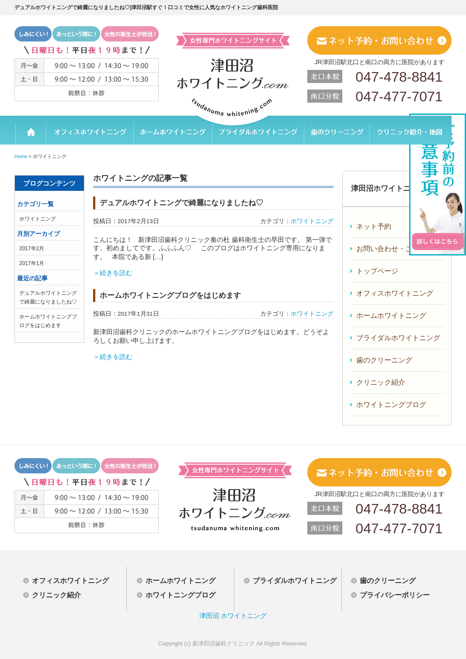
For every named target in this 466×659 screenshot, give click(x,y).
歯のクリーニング (336, 130)
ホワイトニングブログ (391, 404)
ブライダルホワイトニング (258, 130)
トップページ (377, 271)
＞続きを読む (112, 272)
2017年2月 (31, 248)
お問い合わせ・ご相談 (391, 248)
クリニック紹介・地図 (410, 130)
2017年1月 (31, 263)
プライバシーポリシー (395, 595)
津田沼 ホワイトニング (233, 615)
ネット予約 (373, 226)
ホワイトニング (37, 219)
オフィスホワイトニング (89, 130)
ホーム (30, 130)
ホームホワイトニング (172, 130)
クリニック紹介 (380, 382)
